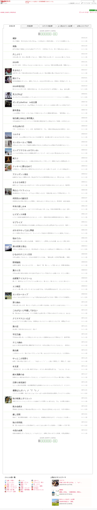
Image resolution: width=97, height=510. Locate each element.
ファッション (9, 482)
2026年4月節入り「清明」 (66, 501)
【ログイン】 (93, 12)
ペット (21, 480)
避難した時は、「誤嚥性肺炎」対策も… (70, 492)
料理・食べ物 (9, 489)
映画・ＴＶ (23, 484)
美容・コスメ (9, 484)
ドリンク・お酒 (10, 491)
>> (74, 3)
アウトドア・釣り (37, 482)
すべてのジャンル (37, 489)
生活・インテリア (11, 488)
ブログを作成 (86, 3)
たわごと (61, 480)
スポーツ (35, 480)
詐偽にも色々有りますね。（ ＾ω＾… (70, 482)
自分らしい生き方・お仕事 (66, 499)
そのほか (5, 3)
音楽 (21, 486)
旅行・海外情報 (24, 489)
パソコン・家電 (36, 486)
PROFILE (13, 12)
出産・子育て (9, 480)
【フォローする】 (84, 12)
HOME (2, 12)
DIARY (7, 12)
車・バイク (35, 484)
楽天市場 (94, 3)
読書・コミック (24, 488)
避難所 (61, 490)
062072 (92, 10)
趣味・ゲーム (23, 482)
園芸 (21, 491)
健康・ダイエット (11, 486)
